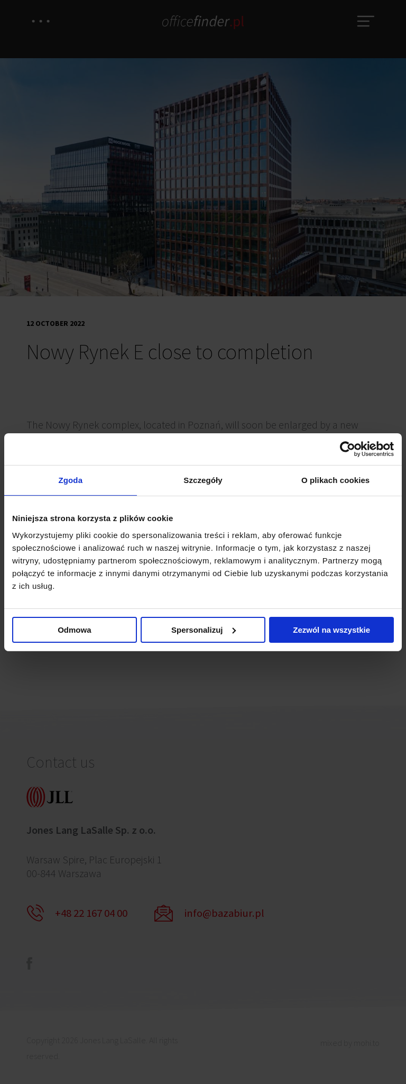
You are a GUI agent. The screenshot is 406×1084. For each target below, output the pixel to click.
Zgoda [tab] (71, 480)
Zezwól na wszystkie (331, 630)
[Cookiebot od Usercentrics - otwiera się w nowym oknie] (347, 448)
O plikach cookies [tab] (335, 480)
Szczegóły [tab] (202, 480)
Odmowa (74, 630)
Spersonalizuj (203, 630)
